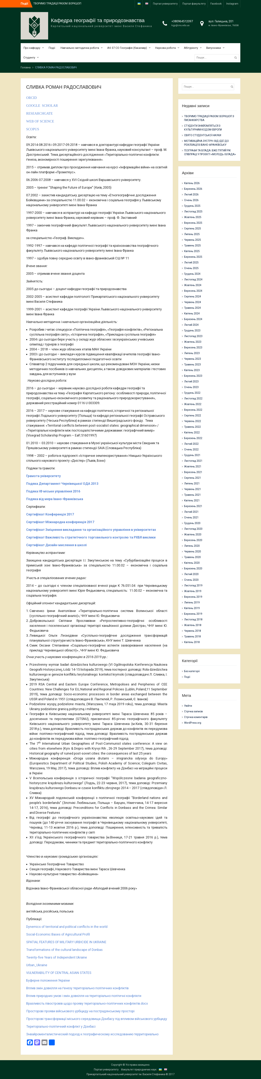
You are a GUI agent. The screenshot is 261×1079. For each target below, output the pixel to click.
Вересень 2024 (193, 290)
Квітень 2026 (192, 183)
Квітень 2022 (192, 432)
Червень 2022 (192, 421)
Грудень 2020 (192, 523)
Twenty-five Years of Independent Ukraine (56, 957)
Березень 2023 (193, 375)
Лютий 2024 (191, 324)
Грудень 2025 (192, 205)
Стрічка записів (193, 711)
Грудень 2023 (192, 330)
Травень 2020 (192, 557)
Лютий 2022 (191, 443)
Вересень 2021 (193, 472)
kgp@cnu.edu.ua (180, 25)
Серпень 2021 (192, 477)
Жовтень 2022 (192, 404)
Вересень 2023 (193, 347)
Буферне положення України (48, 980)
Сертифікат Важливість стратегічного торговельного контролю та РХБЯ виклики (91, 537)
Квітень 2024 (192, 313)
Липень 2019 (192, 602)
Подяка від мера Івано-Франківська (54, 499)
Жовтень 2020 (192, 534)
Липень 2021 (192, 483)
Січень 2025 (191, 268)
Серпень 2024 (192, 296)
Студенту (29, 57)
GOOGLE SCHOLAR (42, 105)
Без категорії (192, 671)
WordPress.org (192, 722)
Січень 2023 (191, 387)
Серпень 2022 (192, 415)
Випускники (213, 48)
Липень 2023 (192, 353)
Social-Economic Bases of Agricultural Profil (58, 934)
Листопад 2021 (193, 460)
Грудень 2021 (192, 455)
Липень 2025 (192, 234)
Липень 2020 (192, 545)
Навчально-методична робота (80, 48)
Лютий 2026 (191, 194)
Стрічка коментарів (196, 717)
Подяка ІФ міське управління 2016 (53, 491)
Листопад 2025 (193, 211)
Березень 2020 (193, 568)
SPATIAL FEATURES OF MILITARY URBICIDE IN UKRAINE (66, 942)
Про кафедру (31, 48)
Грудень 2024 (192, 273)
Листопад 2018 (193, 619)
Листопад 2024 (193, 279)
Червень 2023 (192, 358)
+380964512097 (182, 21)
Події (52, 48)
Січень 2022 (191, 449)
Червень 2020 (192, 551)
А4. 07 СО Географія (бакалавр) (127, 48)
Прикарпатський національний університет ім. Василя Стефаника (126, 1074)
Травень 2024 (192, 307)
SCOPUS (33, 129)
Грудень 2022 (192, 392)
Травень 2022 (192, 426)
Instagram (232, 3)
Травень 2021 (192, 494)
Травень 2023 (192, 364)
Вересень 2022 (193, 409)
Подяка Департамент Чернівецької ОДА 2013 (62, 483)
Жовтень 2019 (192, 591)
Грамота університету (43, 476)
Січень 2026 (191, 200)
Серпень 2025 (192, 228)
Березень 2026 (193, 188)
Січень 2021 (191, 517)
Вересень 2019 (193, 596)
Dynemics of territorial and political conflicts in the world (66, 927)
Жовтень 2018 (192, 625)
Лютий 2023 (191, 381)
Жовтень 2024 (192, 285)
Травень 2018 (192, 636)
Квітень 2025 (192, 251)
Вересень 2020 (193, 540)
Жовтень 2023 (192, 341)
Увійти (188, 705)
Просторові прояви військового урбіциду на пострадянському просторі (80, 1011)
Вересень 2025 (193, 222)
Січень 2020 (191, 579)
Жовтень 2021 (192, 466)
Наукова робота (165, 48)
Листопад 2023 (193, 336)
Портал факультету (194, 3)
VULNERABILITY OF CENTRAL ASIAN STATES (58, 973)
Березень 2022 (193, 438)
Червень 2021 (192, 489)
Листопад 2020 (193, 528)
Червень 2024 (192, 302)
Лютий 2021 (191, 511)
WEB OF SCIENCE (40, 121)
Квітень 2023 (192, 370)
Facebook (216, 3)
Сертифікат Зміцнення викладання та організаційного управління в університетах (91, 530)
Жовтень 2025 (192, 217)
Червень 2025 (192, 239)
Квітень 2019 (192, 608)
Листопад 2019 (193, 585)
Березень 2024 (193, 319)
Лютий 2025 (191, 262)
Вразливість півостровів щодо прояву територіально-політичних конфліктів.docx (87, 1003)
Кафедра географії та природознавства (98, 20)
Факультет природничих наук (138, 1069)
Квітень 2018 (192, 642)
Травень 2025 (192, 245)
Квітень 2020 (192, 562)
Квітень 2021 (192, 500)
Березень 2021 (193, 506)
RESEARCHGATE (40, 113)
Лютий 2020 (191, 574)
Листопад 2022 (193, 398)
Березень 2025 (193, 256)
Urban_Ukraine (36, 965)
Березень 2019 (193, 613)
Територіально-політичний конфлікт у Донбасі (61, 1026)
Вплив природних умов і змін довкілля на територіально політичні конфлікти (83, 996)
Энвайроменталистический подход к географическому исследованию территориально (92, 1034)
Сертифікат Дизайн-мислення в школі (56, 545)
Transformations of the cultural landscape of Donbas (64, 950)
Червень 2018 (192, 630)
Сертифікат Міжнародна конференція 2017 (60, 522)
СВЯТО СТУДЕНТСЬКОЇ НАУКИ (202, 135)
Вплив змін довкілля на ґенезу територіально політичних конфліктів (77, 988)
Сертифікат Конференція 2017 (50, 514)
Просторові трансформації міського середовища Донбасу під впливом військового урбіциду (96, 1019)
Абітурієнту (191, 48)
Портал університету (165, 3)
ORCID (31, 98)
